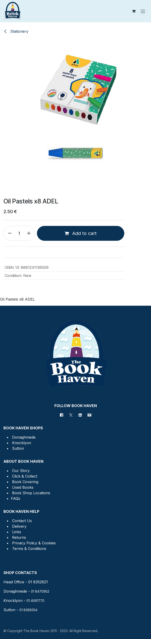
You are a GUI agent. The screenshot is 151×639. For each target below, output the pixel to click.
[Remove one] (9, 233)
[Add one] (30, 233)
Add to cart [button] (81, 233)
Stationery (15, 31)
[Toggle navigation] (143, 11)
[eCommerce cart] (133, 11)
